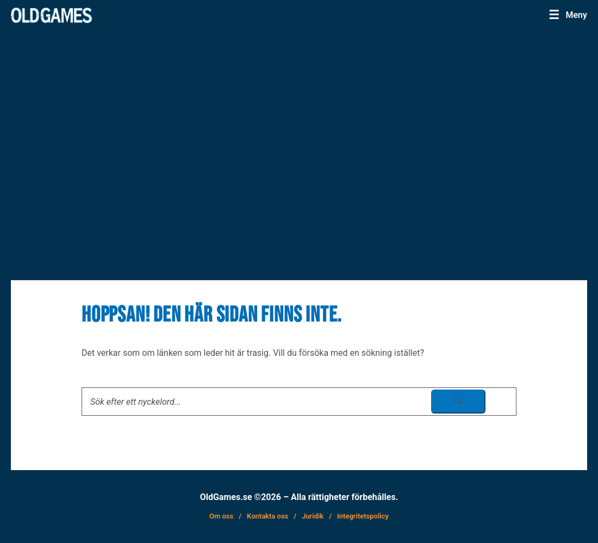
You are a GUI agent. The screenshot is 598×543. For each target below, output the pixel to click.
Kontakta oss (267, 516)
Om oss (221, 516)
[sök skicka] (458, 402)
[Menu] (571, 14)
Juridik (312, 516)
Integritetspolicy (363, 516)
